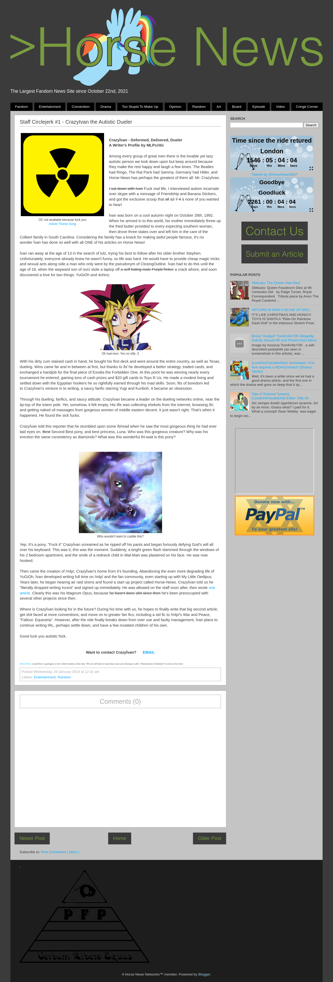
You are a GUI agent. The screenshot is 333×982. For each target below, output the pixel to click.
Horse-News (25, 663)
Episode (258, 107)
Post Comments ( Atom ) (60, 852)
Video (280, 107)
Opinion (175, 107)
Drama (105, 107)
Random (199, 107)
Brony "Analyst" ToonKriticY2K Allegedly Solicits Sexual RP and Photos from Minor (284, 338)
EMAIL (149, 652)
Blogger (204, 974)
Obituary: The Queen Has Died (276, 283)
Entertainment (50, 107)
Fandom (21, 107)
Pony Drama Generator (274, 461)
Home (119, 838)
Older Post (209, 838)
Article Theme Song (62, 224)
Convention (80, 107)
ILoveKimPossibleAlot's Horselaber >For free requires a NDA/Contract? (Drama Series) (283, 367)
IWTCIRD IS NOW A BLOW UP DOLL (281, 310)
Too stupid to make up (140, 107)
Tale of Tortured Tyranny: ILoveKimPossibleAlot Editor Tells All (280, 396)
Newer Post (32, 838)
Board (236, 107)
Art (218, 107)
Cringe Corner (307, 107)
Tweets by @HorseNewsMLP (274, 174)
